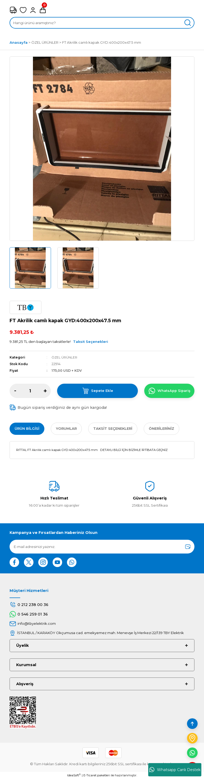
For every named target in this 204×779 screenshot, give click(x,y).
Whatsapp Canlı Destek (175, 770)
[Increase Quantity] (45, 391)
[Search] (102, 23)
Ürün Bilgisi (27, 428)
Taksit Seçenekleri (90, 341)
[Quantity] (30, 391)
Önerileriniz (161, 428)
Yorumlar (66, 428)
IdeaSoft (74, 775)
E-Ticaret (89, 775)
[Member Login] (33, 10)
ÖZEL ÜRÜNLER (65, 357)
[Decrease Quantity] (15, 391)
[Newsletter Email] (102, 547)
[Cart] (42, 10)
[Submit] (187, 547)
